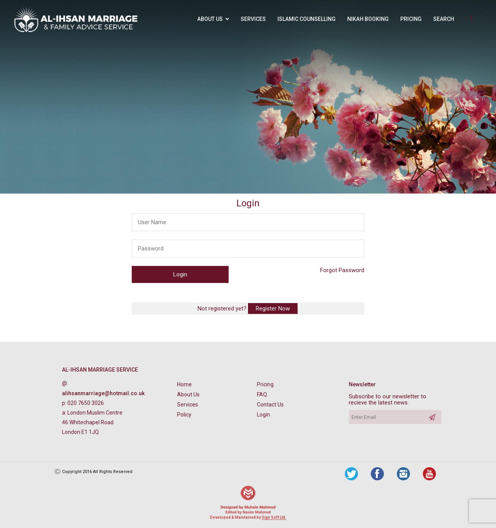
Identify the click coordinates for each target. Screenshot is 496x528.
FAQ (262, 394)
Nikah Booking (368, 19)
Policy (184, 414)
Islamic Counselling (306, 19)
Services (253, 19)
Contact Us (270, 404)
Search (443, 19)
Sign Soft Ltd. (274, 517)
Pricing (411, 19)
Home (184, 384)
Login (263, 414)
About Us (210, 19)
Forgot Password (342, 270)
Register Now (273, 308)
